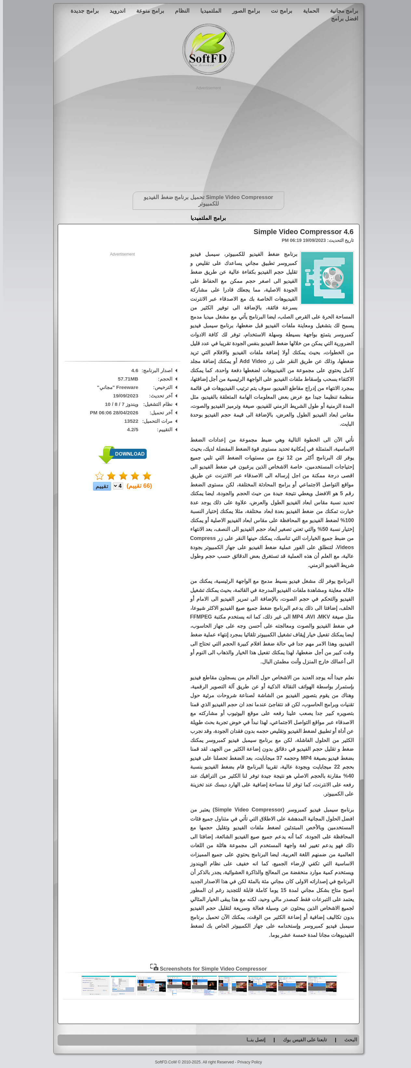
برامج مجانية (341, 10)
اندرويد (115, 10)
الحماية (308, 10)
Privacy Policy (246, 1062)
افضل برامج (342, 18)
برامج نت (278, 10)
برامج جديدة (82, 10)
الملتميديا (208, 10)
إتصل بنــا (253, 1039)
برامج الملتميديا (205, 218)
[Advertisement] (205, 136)
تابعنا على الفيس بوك (302, 1039)
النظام (179, 10)
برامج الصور (243, 10)
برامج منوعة (147, 10)
